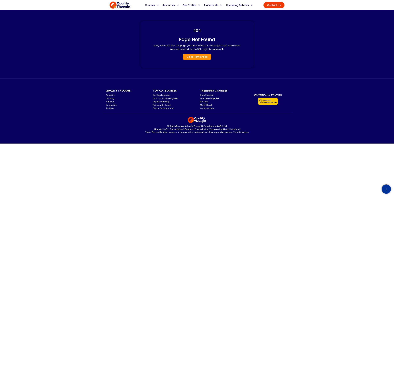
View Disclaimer (241, 132)
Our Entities (189, 5)
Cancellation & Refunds (181, 129)
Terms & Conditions (219, 129)
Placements (211, 5)
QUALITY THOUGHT (119, 90)
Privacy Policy (201, 129)
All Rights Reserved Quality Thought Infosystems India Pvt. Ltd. (197, 126)
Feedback (235, 129)
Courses (150, 5)
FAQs (166, 129)
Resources (169, 5)
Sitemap (158, 129)
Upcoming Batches (237, 5)
